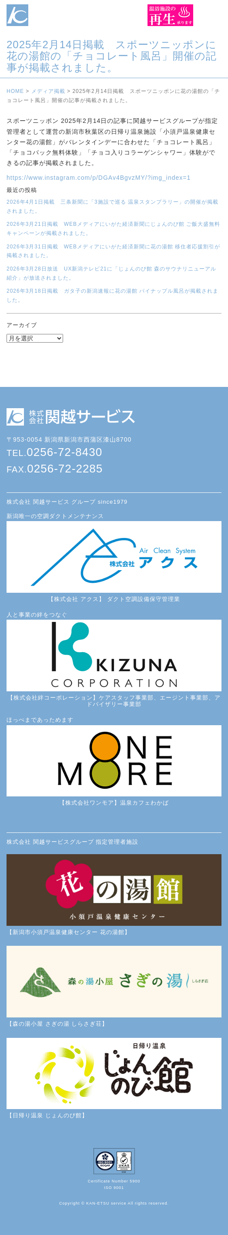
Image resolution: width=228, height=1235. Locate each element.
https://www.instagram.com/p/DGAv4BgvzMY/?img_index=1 (99, 177)
